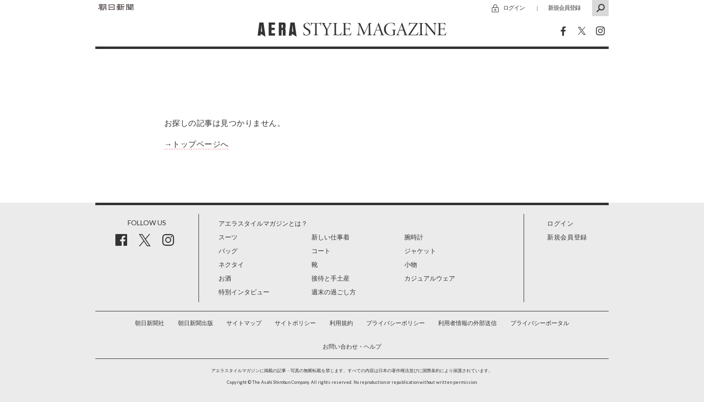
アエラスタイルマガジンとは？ (263, 223)
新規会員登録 (564, 7)
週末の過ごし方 (333, 292)
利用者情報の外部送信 (467, 323)
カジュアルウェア (429, 278)
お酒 (225, 278)
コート (320, 251)
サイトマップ (244, 323)
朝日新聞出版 (195, 323)
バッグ (228, 251)
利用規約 (341, 323)
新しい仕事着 (330, 237)
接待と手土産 (330, 278)
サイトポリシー (295, 323)
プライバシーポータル (539, 323)
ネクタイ (231, 264)
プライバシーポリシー (395, 323)
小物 (410, 264)
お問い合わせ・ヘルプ (352, 346)
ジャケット (420, 251)
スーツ (228, 237)
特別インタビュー (244, 292)
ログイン (514, 7)
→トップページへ (196, 144)
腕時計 (413, 237)
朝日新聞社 (149, 323)
